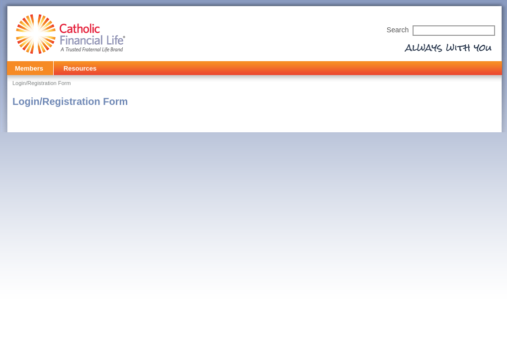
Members (29, 68)
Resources (80, 68)
